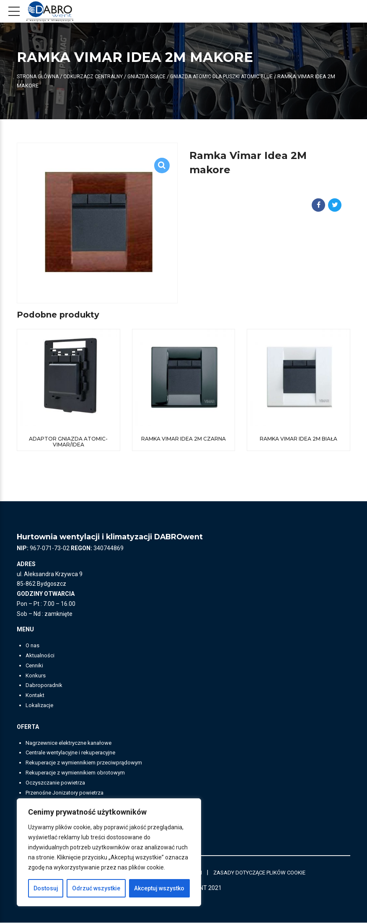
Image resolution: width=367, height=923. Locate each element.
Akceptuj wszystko (159, 888)
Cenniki (35, 665)
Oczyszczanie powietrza (58, 782)
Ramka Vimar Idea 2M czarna (183, 439)
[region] (109, 852)
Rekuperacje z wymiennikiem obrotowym (80, 772)
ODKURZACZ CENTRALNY (97, 76)
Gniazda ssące (153, 76)
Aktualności (41, 655)
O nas (33, 645)
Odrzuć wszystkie (96, 888)
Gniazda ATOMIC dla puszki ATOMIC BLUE (232, 76)
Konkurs (36, 675)
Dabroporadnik (45, 685)
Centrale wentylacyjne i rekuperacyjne (76, 752)
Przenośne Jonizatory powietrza (69, 793)
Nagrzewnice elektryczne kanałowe (73, 743)
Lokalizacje (40, 705)
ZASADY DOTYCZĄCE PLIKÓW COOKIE (267, 872)
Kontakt (36, 695)
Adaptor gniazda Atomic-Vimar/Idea (68, 442)
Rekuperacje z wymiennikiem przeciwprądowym (90, 762)
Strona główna (39, 76)
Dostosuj (46, 888)
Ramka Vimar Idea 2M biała (298, 439)
